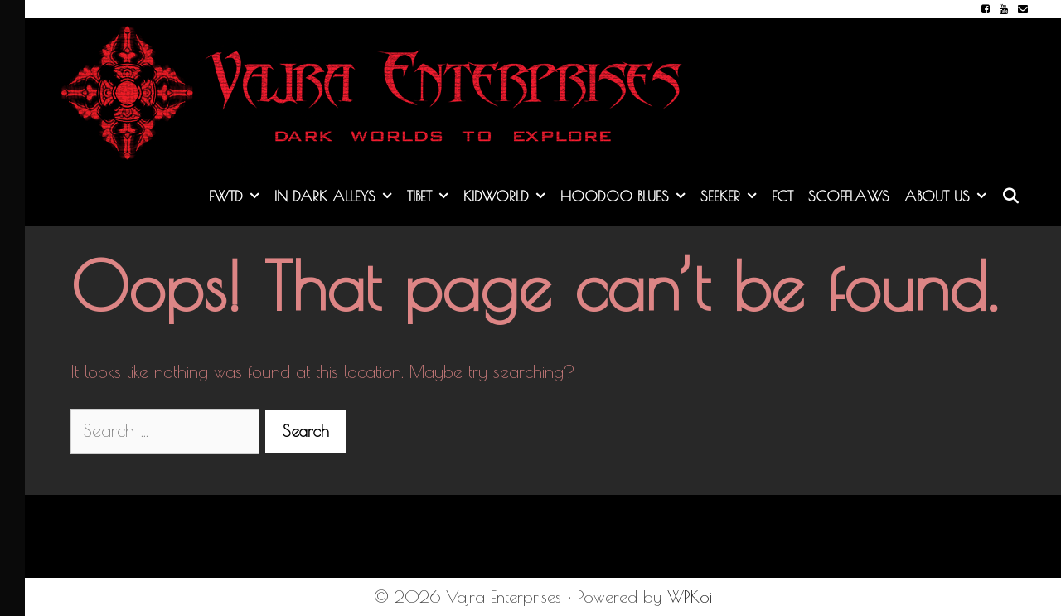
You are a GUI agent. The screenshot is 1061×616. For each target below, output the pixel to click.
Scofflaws (848, 196)
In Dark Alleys (337, 196)
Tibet (431, 196)
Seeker (732, 196)
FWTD (238, 196)
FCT (782, 196)
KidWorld (508, 196)
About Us (949, 196)
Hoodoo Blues (626, 196)
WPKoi (689, 596)
